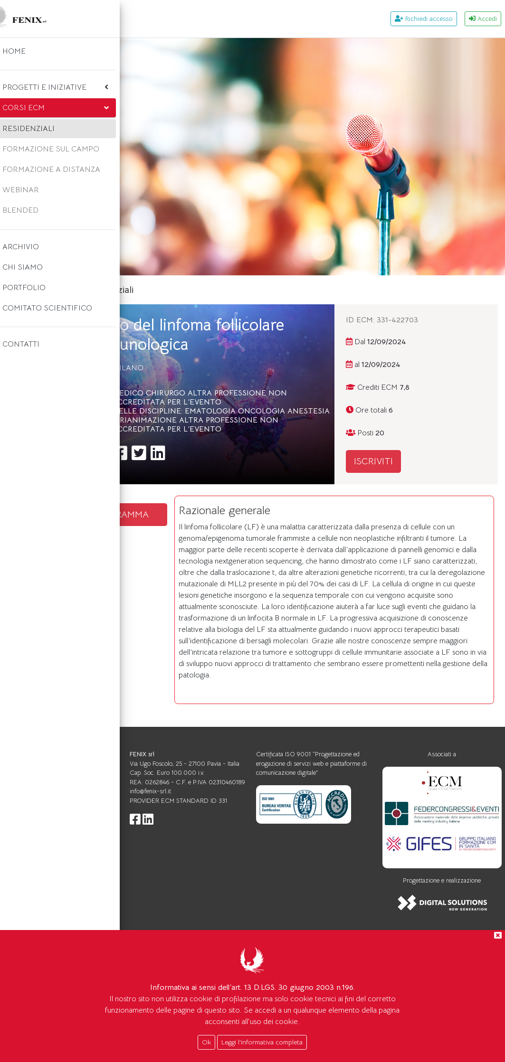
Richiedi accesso (424, 18)
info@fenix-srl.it (257, 890)
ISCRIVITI (420, 461)
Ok (206, 1042)
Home (165, 290)
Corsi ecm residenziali (231, 290)
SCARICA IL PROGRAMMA (212, 538)
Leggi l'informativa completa (262, 1042)
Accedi (483, 18)
